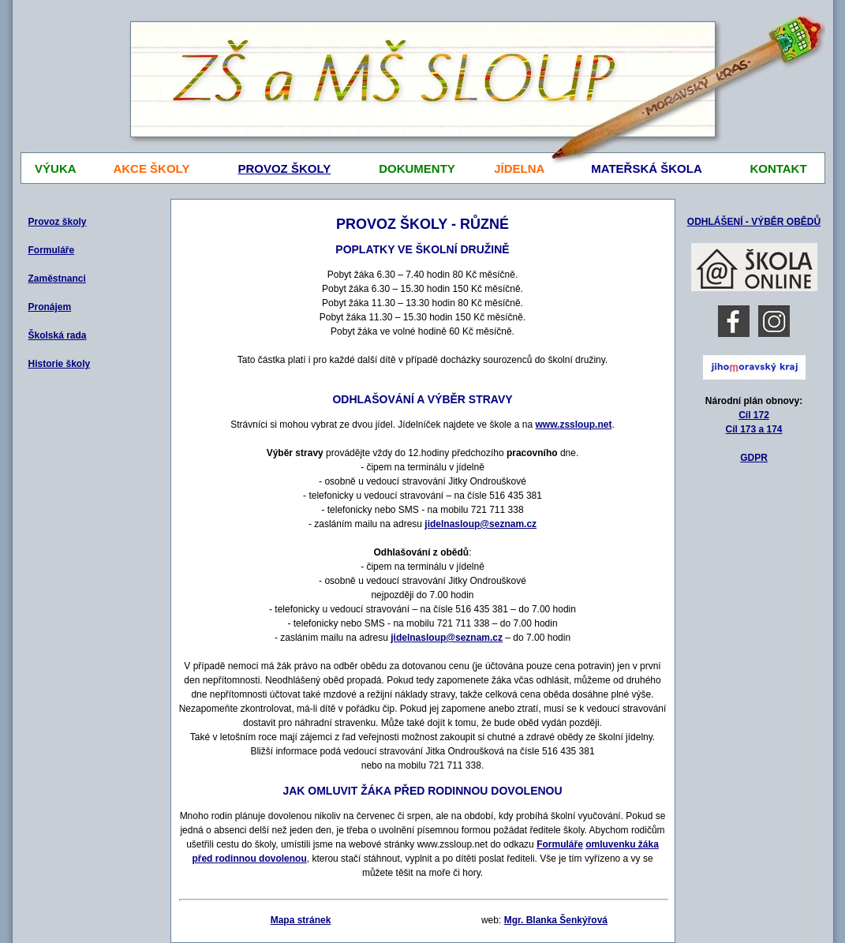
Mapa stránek (301, 920)
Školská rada (57, 335)
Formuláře (51, 250)
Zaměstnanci (57, 278)
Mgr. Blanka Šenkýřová (556, 920)
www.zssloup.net (573, 424)
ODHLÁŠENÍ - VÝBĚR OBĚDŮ (754, 221)
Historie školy (59, 363)
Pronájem (50, 306)
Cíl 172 (753, 415)
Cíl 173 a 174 (753, 429)
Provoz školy (57, 221)
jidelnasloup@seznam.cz (480, 524)
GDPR (754, 457)
